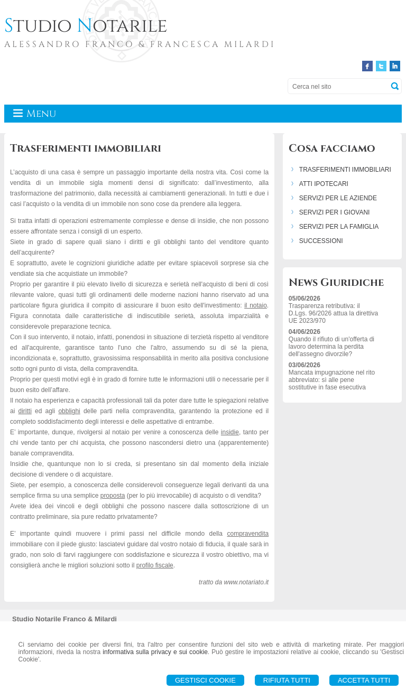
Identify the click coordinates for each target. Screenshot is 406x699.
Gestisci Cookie (205, 680)
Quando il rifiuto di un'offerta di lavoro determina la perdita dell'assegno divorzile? (331, 346)
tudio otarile (86, 26)
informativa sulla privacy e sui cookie (155, 652)
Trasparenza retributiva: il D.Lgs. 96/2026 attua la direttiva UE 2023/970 (333, 313)
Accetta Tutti (364, 680)
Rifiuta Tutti (286, 680)
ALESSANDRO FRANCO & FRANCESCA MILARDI (139, 44)
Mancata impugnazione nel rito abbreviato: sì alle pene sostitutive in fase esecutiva (332, 380)
